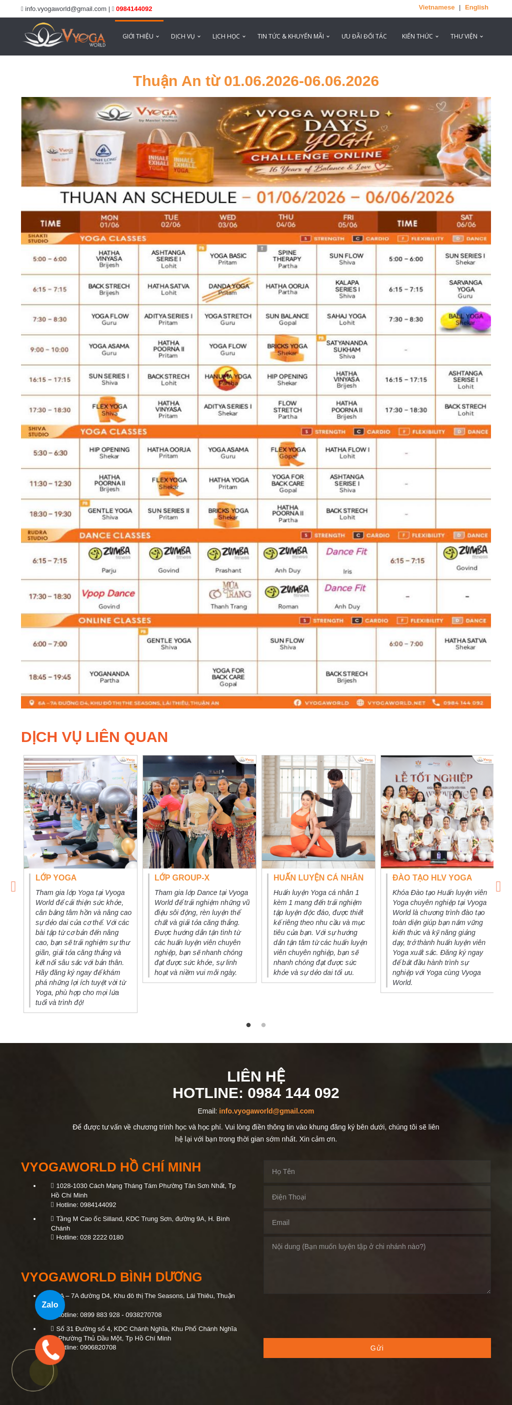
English (476, 7)
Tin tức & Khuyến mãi (291, 36)
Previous (13, 884)
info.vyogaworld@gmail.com (266, 1111)
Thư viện (464, 36)
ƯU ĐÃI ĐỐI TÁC (364, 36)
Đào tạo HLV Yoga (432, 878)
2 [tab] (263, 1025)
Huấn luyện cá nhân (319, 878)
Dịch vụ (183, 36)
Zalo (50, 1304)
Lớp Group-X (182, 878)
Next (499, 884)
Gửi (377, 1348)
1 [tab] (249, 1025)
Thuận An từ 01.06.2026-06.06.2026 (256, 80)
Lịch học (226, 36)
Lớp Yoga (56, 878)
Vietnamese (436, 7)
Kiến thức (417, 36)
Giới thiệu (138, 36)
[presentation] (340, 1316)
